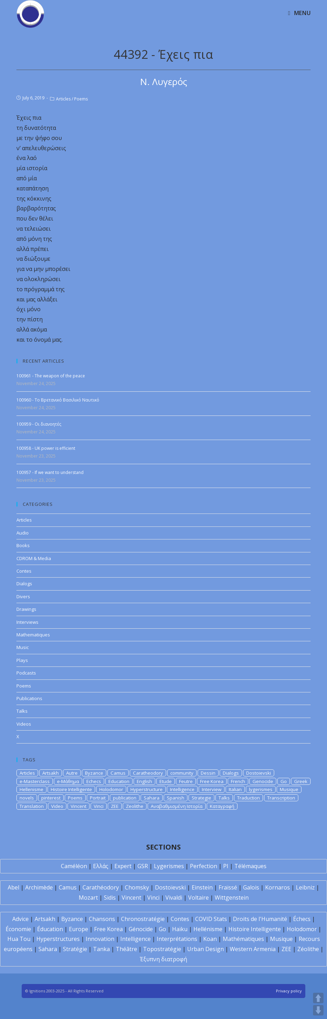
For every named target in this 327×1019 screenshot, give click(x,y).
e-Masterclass (35, 781)
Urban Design (205, 949)
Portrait (98, 798)
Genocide (263, 781)
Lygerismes (169, 866)
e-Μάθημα (68, 781)
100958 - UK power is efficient (45, 448)
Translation (32, 806)
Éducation (50, 929)
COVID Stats (211, 919)
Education (118, 781)
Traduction (248, 798)
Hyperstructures (58, 939)
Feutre (186, 781)
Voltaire (198, 897)
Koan (210, 939)
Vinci (99, 806)
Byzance (94, 773)
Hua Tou (18, 939)
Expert (122, 866)
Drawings (26, 609)
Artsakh (50, 773)
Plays (22, 660)
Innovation (100, 939)
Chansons (102, 919)
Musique (289, 789)
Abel (13, 887)
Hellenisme (31, 789)
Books (23, 545)
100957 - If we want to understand (50, 472)
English (144, 781)
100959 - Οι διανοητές (38, 424)
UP (318, 998)
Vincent (78, 806)
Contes (23, 571)
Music (22, 647)
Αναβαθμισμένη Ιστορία (176, 806)
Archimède (39, 887)
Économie (18, 929)
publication (124, 798)
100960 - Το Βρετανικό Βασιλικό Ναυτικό (57, 400)
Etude (165, 781)
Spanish (175, 798)
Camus (118, 773)
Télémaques (250, 866)
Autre (72, 773)
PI (225, 866)
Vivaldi (173, 897)
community (181, 773)
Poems (81, 99)
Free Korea (211, 781)
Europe (78, 929)
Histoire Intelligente (71, 789)
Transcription (281, 798)
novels (27, 798)
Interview (211, 789)
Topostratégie (162, 949)
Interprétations (177, 939)
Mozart (88, 897)
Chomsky (137, 887)
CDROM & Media (33, 558)
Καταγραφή (222, 806)
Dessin (208, 773)
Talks (22, 711)
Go (283, 781)
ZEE (115, 806)
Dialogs (24, 583)
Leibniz (305, 887)
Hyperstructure (146, 789)
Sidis (110, 897)
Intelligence (182, 789)
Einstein (202, 887)
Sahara (151, 798)
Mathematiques (33, 634)
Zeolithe (134, 806)
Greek (300, 781)
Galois (251, 887)
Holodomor (111, 789)
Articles (63, 99)
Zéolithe (308, 949)
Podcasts (26, 673)
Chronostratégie (143, 919)
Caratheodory (148, 773)
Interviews (27, 622)
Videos (23, 724)
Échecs (302, 919)
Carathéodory (101, 887)
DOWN (318, 1010)
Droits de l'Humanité (260, 919)
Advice (20, 919)
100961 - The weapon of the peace (50, 376)
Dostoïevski (170, 887)
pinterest (51, 798)
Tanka (101, 949)
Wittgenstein (232, 897)
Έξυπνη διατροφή (163, 959)
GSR (142, 866)
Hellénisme (207, 929)
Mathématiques (243, 939)
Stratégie (75, 949)
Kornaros (277, 887)
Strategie (201, 798)
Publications (29, 698)
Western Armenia (253, 949)
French (238, 781)
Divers (23, 596)
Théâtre (126, 949)
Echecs (93, 781)
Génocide (141, 929)
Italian (235, 789)
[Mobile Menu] (299, 13)
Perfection (203, 866)
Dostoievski (258, 773)
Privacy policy (289, 990)
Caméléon (74, 866)
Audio (22, 533)
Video (57, 806)
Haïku (179, 929)
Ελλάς (100, 866)
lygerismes (260, 789)
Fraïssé (228, 887)
